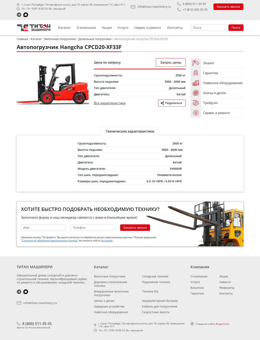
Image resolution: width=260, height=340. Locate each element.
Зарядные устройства (109, 306)
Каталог (64, 27)
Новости (225, 282)
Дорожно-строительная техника (110, 284)
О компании (86, 27)
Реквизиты (226, 288)
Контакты (175, 27)
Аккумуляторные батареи (160, 301)
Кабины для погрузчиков (159, 306)
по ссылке (107, 240)
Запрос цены (170, 62)
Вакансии (197, 288)
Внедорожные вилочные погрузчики (111, 293)
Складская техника (155, 276)
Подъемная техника (156, 282)
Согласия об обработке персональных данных (49, 240)
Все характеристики (110, 103)
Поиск (236, 27)
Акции (107, 27)
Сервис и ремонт (147, 27)
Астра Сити (222, 324)
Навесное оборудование (111, 312)
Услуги (123, 27)
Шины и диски (104, 301)
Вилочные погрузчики (109, 276)
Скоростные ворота (156, 312)
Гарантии (197, 293)
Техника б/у (150, 291)
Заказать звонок (228, 7)
